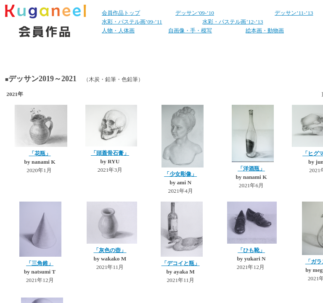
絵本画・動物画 (265, 30)
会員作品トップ (121, 13)
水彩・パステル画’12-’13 (232, 22)
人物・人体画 (118, 30)
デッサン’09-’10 (194, 13)
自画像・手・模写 (190, 30)
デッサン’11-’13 (294, 13)
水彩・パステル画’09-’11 (132, 22)
